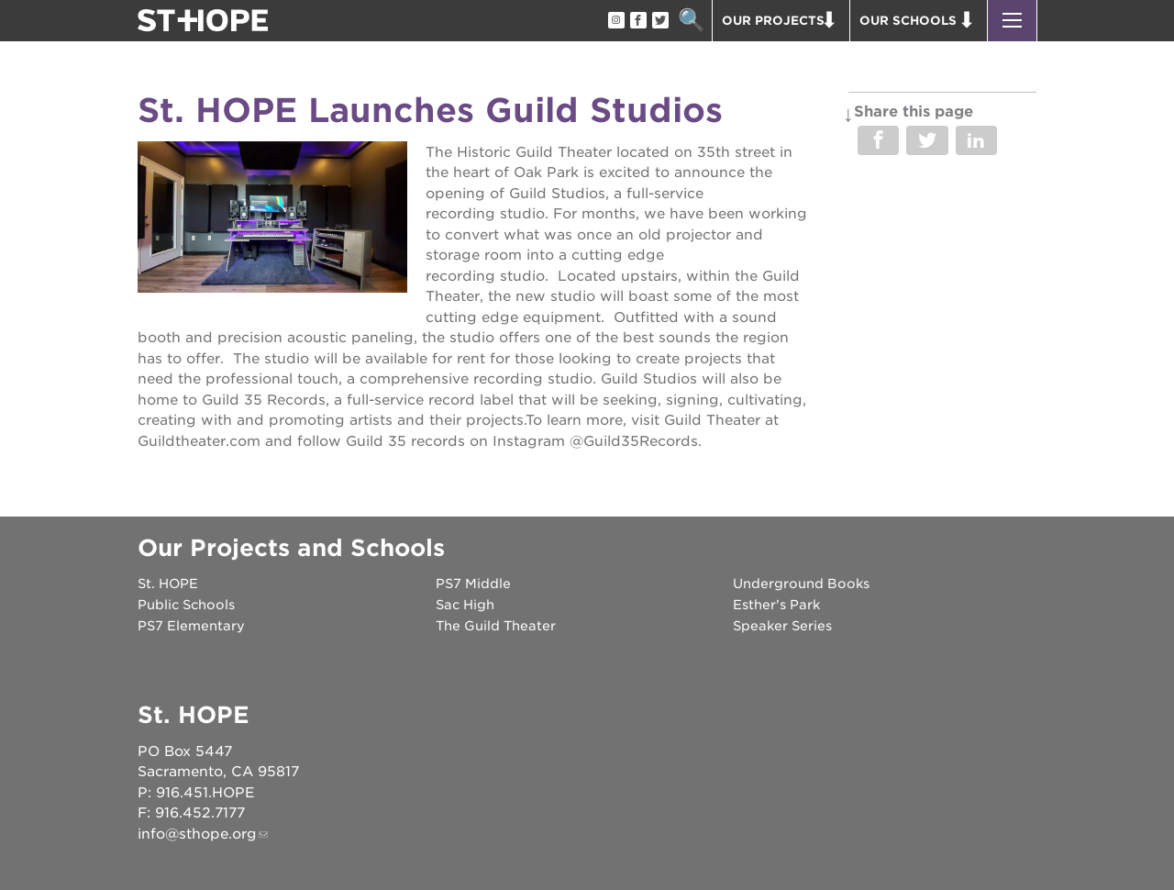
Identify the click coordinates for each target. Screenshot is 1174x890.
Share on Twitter (926, 140)
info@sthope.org (197, 834)
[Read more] (272, 219)
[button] (1012, 20)
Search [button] (691, 20)
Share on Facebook (878, 140)
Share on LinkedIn (976, 140)
